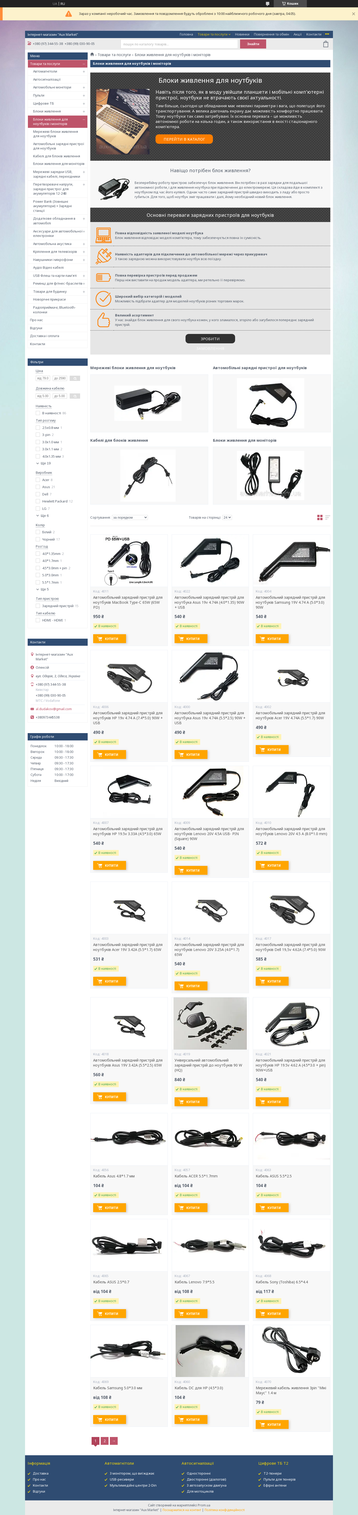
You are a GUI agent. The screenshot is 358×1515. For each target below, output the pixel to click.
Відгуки (36, 328)
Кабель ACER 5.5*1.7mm (196, 1176)
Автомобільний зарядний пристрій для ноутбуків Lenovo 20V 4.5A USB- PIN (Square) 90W (209, 834)
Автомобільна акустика (52, 243)
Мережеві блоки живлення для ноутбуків (55, 134)
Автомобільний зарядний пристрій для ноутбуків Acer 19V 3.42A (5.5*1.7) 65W (128, 947)
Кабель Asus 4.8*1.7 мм (114, 1176)
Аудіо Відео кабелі (48, 267)
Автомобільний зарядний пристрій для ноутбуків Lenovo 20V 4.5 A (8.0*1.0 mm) (291, 831)
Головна (186, 34)
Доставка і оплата (44, 335)
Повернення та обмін (271, 34)
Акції (298, 34)
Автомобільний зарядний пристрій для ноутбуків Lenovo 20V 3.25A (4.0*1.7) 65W (209, 949)
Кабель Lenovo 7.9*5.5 (194, 1282)
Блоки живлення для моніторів (59, 163)
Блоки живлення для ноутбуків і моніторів (50, 121)
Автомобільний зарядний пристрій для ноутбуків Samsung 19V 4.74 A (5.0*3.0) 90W (290, 602)
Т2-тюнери (273, 1473)
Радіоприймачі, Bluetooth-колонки (54, 309)
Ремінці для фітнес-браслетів (57, 283)
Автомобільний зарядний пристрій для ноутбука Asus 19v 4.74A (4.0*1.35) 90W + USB (209, 602)
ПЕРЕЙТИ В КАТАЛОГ (184, 139)
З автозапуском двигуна (206, 1485)
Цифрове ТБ (43, 103)
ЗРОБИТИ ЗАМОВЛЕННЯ (210, 339)
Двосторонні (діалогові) (206, 1479)
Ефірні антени (275, 1485)
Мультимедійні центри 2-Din (133, 1485)
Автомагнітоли (45, 71)
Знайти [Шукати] (253, 44)
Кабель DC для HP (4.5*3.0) (199, 1388)
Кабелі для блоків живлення (56, 156)
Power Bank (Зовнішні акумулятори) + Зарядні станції (52, 206)
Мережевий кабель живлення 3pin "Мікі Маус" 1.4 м (291, 1390)
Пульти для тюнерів (280, 1479)
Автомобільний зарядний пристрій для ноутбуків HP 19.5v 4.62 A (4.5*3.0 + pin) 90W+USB (291, 1065)
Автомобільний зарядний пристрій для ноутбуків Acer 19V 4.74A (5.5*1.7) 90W (290, 715)
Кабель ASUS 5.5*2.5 (274, 1176)
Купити (111, 639)
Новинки (242, 34)
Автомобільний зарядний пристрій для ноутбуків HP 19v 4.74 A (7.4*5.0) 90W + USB (128, 718)
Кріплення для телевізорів (55, 251)
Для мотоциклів (200, 1491)
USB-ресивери (122, 1479)
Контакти (313, 34)
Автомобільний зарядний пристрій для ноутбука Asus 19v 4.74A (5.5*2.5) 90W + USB (210, 718)
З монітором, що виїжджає (132, 1473)
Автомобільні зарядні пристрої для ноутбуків (58, 146)
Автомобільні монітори (52, 87)
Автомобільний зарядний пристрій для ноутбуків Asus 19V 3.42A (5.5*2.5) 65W (128, 1063)
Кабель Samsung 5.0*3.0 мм (117, 1388)
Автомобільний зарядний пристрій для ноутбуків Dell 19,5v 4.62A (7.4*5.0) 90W (291, 947)
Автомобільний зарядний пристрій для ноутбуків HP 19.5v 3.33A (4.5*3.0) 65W (128, 831)
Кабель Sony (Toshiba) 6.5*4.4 (282, 1282)
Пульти (38, 95)
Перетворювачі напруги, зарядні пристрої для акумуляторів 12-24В (53, 189)
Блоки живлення (47, 111)
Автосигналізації (47, 79)
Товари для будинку (50, 291)
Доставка (41, 1473)
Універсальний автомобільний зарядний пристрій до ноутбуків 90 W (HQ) (208, 1065)
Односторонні (199, 1473)
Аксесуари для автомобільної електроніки (58, 233)
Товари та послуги (213, 34)
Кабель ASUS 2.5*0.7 (111, 1282)
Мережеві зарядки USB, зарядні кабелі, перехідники (56, 174)
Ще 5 (45, 589)
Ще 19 (46, 463)
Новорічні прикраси (49, 299)
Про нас (36, 320)
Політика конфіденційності (225, 1510)
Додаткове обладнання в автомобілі (54, 220)
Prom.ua (204, 1505)
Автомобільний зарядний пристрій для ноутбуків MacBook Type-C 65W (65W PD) (128, 602)
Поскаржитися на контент (182, 1510)
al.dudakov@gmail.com (54, 709)
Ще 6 (45, 516)
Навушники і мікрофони (53, 259)
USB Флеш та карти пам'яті (55, 275)
